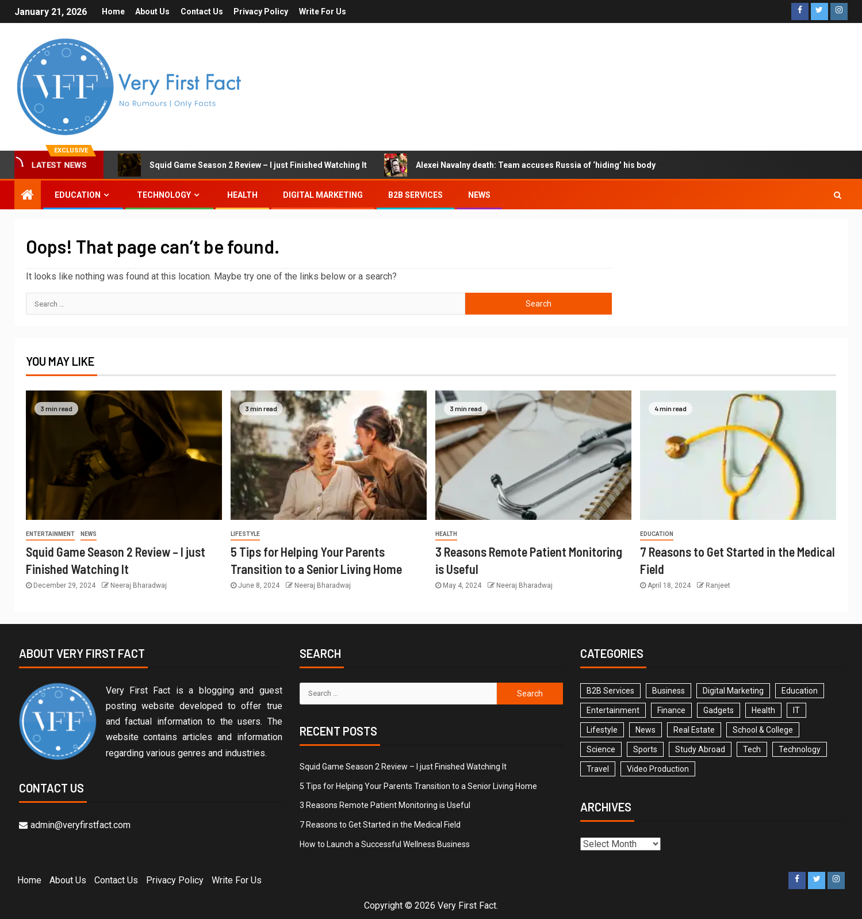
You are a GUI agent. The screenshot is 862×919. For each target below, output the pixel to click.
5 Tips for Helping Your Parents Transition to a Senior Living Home (418, 786)
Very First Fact (467, 905)
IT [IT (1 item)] (796, 710)
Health (242, 195)
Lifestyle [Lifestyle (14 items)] (602, 729)
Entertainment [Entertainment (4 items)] (613, 710)
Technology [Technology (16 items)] (800, 749)
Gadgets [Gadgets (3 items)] (718, 710)
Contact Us (202, 11)
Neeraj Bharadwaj (138, 585)
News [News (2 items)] (645, 729)
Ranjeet (718, 585)
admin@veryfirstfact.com (75, 825)
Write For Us (323, 11)
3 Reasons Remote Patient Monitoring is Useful (385, 805)
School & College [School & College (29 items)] (763, 729)
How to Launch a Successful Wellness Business (385, 844)
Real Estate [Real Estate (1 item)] (694, 729)
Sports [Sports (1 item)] (645, 749)
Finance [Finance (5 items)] (671, 710)
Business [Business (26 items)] (668, 690)
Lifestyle (245, 534)
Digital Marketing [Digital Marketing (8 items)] (733, 690)
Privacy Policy (261, 11)
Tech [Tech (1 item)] (752, 749)
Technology (164, 195)
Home (112, 11)
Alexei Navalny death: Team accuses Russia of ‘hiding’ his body (520, 165)
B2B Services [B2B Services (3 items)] (610, 690)
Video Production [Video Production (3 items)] (658, 769)
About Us (152, 11)
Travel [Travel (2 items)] (598, 769)
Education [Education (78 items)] (799, 690)
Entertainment (50, 534)
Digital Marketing (323, 195)
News (479, 195)
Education (78, 195)
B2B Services (415, 195)
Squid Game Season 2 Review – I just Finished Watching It (242, 165)
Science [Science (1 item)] (601, 749)
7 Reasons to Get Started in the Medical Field (380, 824)
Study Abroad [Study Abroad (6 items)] (700, 749)
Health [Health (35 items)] (763, 710)
